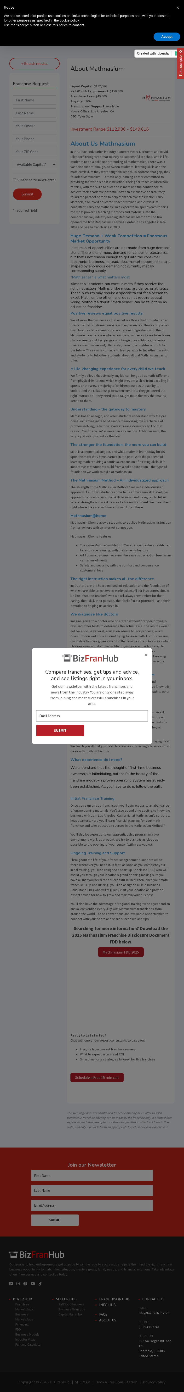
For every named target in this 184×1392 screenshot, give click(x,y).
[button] (178, 7)
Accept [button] (166, 37)
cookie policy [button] (69, 20)
